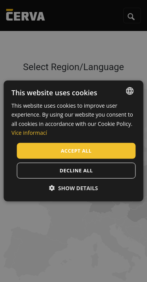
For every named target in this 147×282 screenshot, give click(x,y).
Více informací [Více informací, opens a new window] (29, 132)
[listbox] (130, 91)
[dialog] (74, 141)
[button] (73, 188)
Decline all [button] (76, 170)
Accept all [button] (76, 150)
